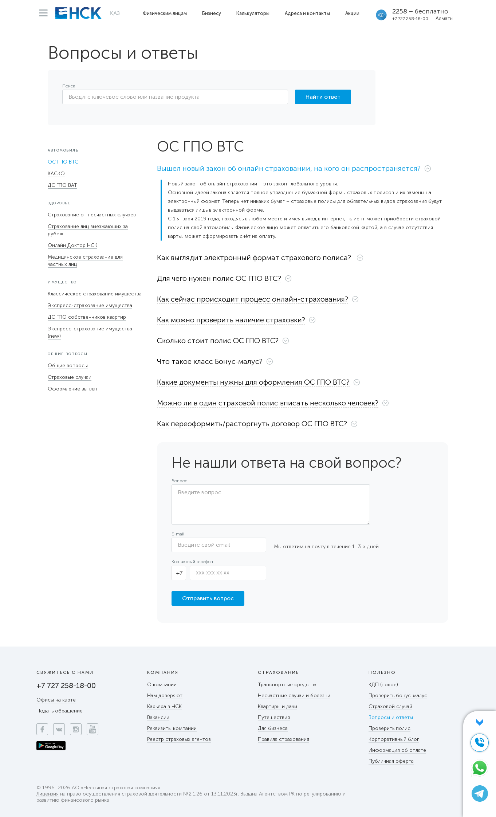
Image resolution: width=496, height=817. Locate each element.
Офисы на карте (56, 700)
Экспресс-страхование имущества (90, 305)
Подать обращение (59, 711)
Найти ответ (323, 96)
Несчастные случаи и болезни (294, 695)
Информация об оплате (397, 750)
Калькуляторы (252, 13)
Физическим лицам (165, 13)
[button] (298, 168)
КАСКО (56, 173)
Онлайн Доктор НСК (72, 245)
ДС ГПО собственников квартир (87, 317)
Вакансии (158, 717)
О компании (162, 685)
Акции (352, 13)
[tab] (302, 170)
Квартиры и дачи (277, 706)
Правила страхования (283, 739)
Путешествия (274, 717)
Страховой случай (390, 706)
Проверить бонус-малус (398, 695)
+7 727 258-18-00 (410, 18)
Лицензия (47, 794)
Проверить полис (389, 728)
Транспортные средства (287, 685)
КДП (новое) (383, 685)
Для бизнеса (273, 728)
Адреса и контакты (307, 13)
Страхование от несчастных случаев (92, 215)
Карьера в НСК (164, 706)
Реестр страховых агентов (179, 739)
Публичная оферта (391, 761)
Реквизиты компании (172, 728)
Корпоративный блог (394, 739)
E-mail (178, 534)
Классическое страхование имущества (95, 294)
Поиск (68, 86)
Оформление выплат (73, 389)
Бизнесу (211, 13)
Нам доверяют (164, 695)
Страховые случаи (69, 377)
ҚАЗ (115, 13)
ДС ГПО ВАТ (62, 185)
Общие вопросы (68, 365)
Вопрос (179, 480)
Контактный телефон (192, 561)
